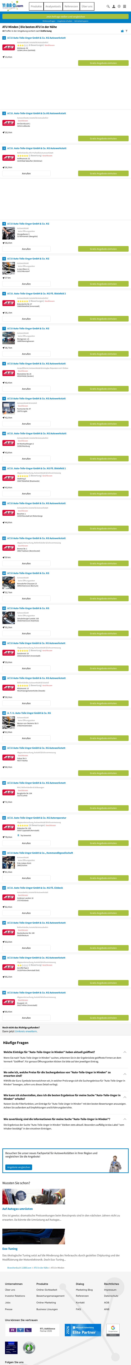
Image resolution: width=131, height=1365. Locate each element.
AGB (106, 1302)
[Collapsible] (125, 1052)
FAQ (78, 1309)
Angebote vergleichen (18, 1167)
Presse (8, 1309)
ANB (106, 1309)
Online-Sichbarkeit (46, 1289)
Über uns (87, 6)
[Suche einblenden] (109, 6)
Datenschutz (111, 1295)
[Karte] (122, 30)
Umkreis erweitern (26, 1031)
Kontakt (80, 1302)
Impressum (110, 1289)
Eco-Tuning (10, 1249)
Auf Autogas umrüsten (17, 1209)
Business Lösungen (47, 1309)
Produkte (36, 6)
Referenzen (71, 6)
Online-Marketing (46, 1302)
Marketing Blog (84, 1289)
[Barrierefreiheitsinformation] (120, 6)
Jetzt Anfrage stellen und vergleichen (65, 16)
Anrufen (26, 173)
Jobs (7, 1302)
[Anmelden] (115, 6)
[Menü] (126, 6)
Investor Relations (15, 1295)
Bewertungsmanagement (50, 1295)
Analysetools (53, 6)
